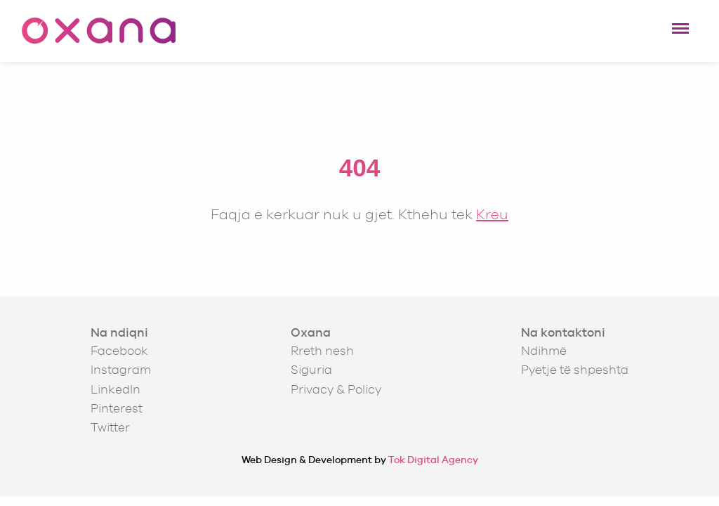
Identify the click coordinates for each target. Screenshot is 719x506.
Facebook (119, 351)
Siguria (311, 370)
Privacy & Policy (336, 389)
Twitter (110, 427)
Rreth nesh (322, 351)
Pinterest (117, 408)
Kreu (492, 214)
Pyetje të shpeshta (574, 370)
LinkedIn (115, 389)
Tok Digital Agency (433, 459)
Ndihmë (544, 351)
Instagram (121, 370)
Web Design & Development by (360, 459)
